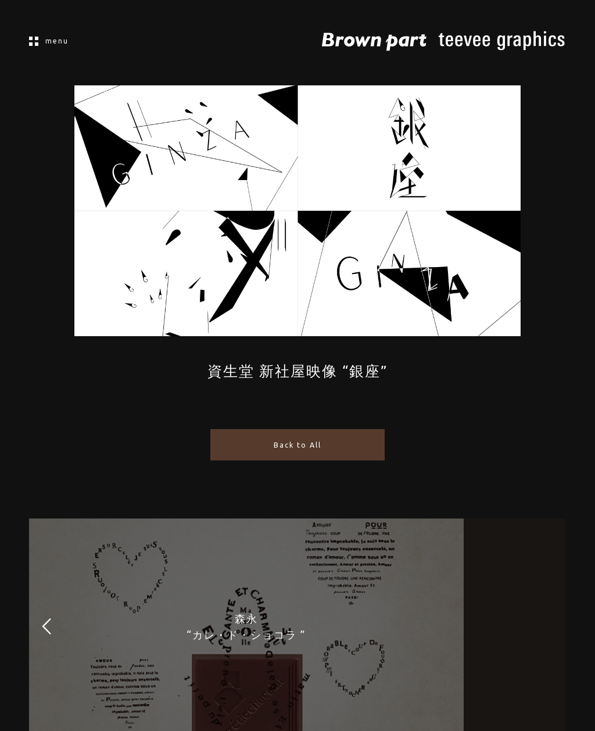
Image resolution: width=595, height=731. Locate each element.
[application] (297, 210)
